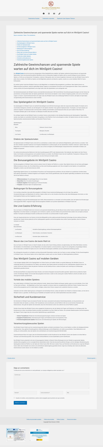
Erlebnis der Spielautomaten (24, 45)
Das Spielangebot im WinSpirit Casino (26, 43)
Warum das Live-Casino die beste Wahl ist (27, 52)
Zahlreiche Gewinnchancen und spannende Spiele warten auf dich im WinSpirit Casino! (39, 41)
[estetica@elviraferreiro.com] (54, 13)
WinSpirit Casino (20, 73)
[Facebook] (43, 13)
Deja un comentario (19, 35)
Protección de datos (70, 421)
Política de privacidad (49, 421)
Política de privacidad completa (35, 421)
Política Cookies (60, 421)
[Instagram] (49, 13)
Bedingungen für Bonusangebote (25, 48)
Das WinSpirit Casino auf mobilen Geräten (27, 54)
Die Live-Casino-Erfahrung (23, 50)
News (26, 35)
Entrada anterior (11, 358)
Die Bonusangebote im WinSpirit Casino (27, 46)
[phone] (59, 13)
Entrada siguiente (91, 358)
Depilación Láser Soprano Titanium (65, 18)
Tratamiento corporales (48, 18)
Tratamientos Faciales (34, 18)
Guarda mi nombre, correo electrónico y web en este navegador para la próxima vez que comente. (40, 400)
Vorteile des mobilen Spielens (24, 56)
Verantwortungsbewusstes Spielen (26, 60)
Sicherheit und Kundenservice (24, 58)
